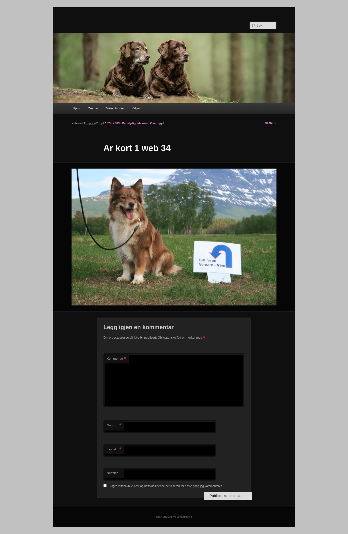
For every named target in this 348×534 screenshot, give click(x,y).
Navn (114, 425)
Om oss (93, 108)
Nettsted (112, 473)
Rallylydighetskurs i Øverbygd (143, 123)
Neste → (270, 123)
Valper (136, 108)
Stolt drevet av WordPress (174, 517)
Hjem (76, 108)
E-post (114, 449)
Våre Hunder (115, 108)
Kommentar (116, 358)
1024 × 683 (112, 123)
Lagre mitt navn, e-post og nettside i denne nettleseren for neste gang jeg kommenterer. (166, 486)
